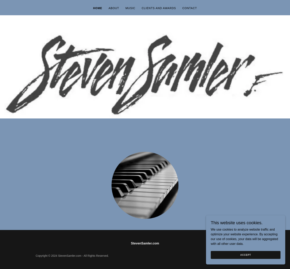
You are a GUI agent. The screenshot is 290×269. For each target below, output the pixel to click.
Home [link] (97, 8)
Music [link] (130, 8)
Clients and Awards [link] (159, 8)
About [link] (114, 8)
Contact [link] (189, 8)
